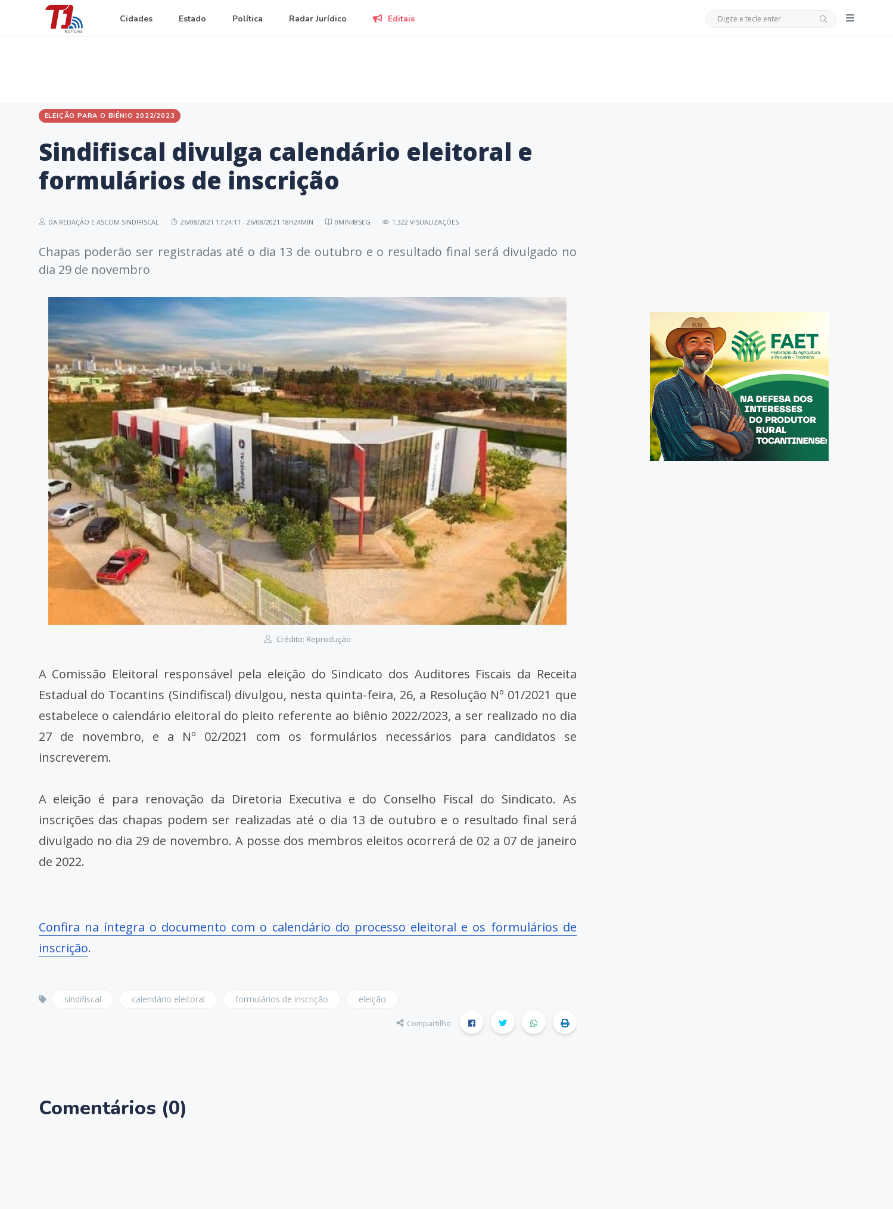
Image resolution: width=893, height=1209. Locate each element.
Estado (192, 18)
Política (247, 18)
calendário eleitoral (168, 999)
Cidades (136, 18)
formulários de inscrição (281, 999)
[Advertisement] (447, 67)
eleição (372, 999)
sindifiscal (82, 999)
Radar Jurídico (318, 18)
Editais (394, 18)
